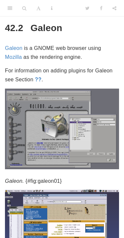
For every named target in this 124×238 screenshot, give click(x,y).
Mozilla (13, 57)
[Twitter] (87, 8)
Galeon (13, 48)
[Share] (114, 8)
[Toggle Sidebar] (10, 8)
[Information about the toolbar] (52, 8)
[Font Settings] (38, 8)
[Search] (24, 8)
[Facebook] (101, 8)
